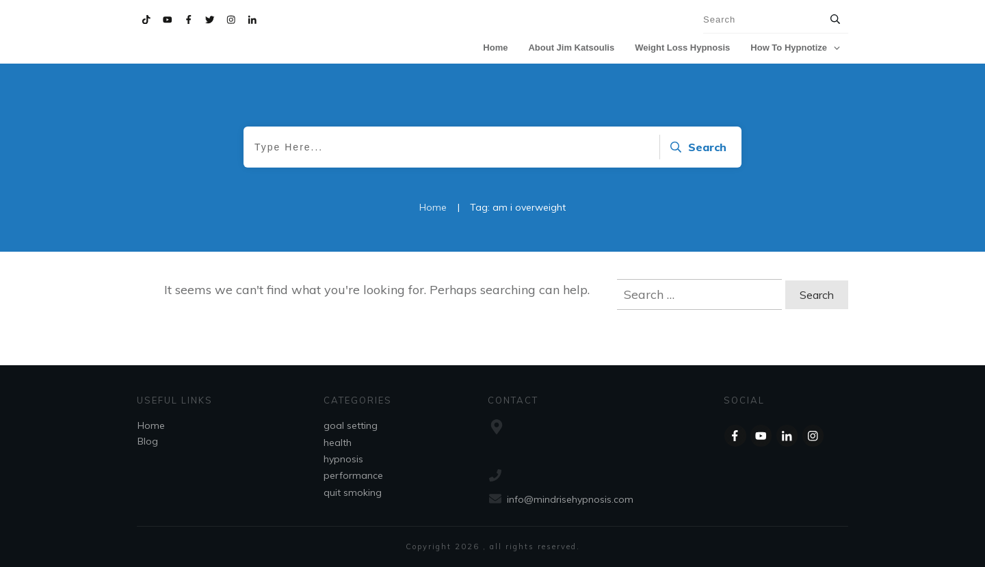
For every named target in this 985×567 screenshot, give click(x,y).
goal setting (351, 425)
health (338, 442)
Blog (147, 441)
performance (353, 475)
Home (151, 425)
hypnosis (343, 459)
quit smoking (353, 492)
